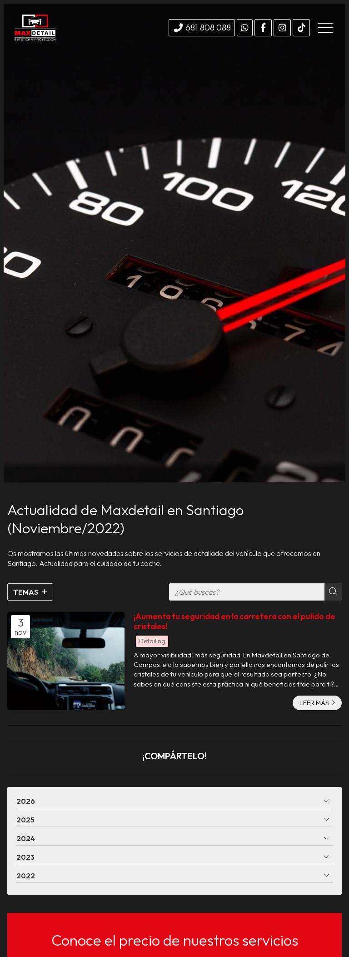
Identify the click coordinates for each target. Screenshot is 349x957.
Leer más (314, 703)
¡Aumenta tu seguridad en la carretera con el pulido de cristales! (234, 621)
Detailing (152, 641)
